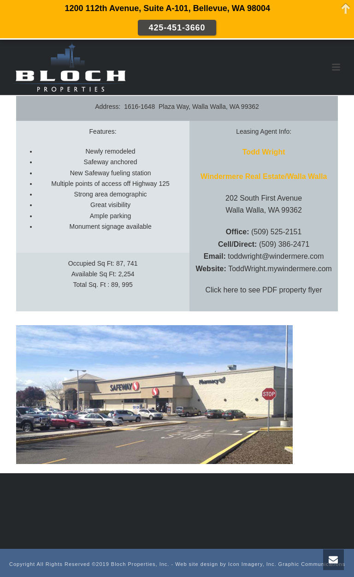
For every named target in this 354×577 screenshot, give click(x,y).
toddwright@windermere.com (276, 256)
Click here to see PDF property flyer (263, 290)
